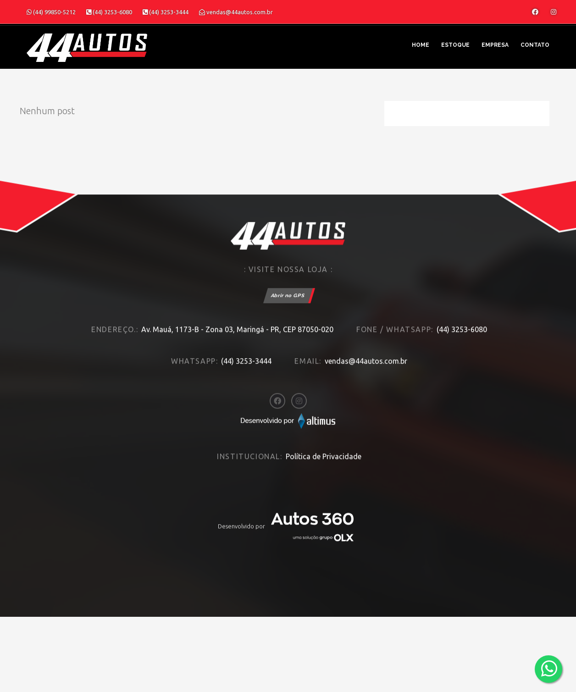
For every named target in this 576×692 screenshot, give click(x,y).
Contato (535, 45)
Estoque (455, 45)
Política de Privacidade (323, 446)
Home (420, 45)
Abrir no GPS (288, 285)
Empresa (495, 45)
